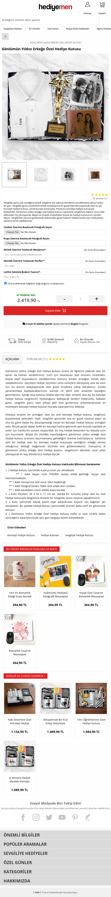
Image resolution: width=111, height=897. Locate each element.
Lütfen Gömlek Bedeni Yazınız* (22, 272)
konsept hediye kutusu (21, 535)
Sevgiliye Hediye (13, 28)
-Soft (36, 892)
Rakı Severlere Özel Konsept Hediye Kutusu (19, 721)
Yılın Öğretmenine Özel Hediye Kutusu (91, 721)
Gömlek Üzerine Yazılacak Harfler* (24, 260)
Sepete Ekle (55, 310)
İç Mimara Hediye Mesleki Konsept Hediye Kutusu (19, 779)
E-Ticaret (44, 892)
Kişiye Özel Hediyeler (77, 28)
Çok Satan (53, 28)
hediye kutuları (50, 535)
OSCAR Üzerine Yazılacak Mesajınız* (24, 249)
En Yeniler (34, 28)
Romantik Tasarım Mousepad (20, 652)
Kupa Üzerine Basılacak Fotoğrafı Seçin (26, 238)
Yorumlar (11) (101, 198)
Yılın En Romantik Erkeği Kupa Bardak (20, 594)
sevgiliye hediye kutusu (79, 535)
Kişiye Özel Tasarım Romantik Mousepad (91, 594)
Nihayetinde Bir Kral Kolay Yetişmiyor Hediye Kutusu (55, 721)
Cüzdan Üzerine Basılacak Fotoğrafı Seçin (28, 227)
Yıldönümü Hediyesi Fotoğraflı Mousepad (55, 594)
